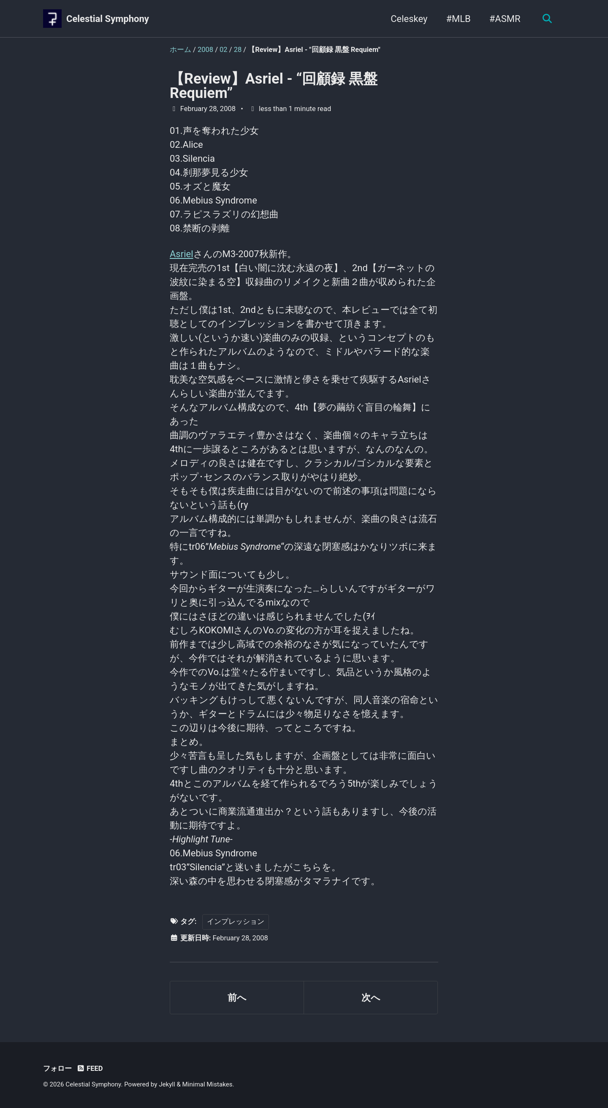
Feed (89, 1069)
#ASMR (505, 19)
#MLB (458, 19)
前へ (237, 997)
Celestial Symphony (107, 19)
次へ (370, 997)
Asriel (181, 254)
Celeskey (409, 19)
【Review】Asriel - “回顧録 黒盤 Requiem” (273, 85)
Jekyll (167, 1084)
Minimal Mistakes (207, 1084)
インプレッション (235, 922)
